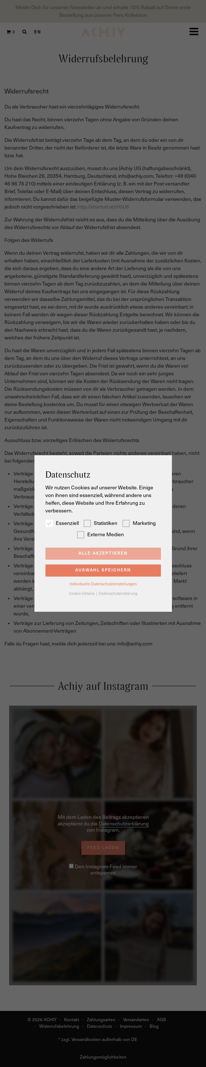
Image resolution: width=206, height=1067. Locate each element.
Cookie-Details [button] (82, 593)
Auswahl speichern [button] (103, 570)
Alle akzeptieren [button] (103, 553)
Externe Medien (100, 534)
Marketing (139, 523)
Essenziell (62, 523)
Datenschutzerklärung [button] (118, 593)
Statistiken (100, 523)
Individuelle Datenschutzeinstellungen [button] (103, 584)
